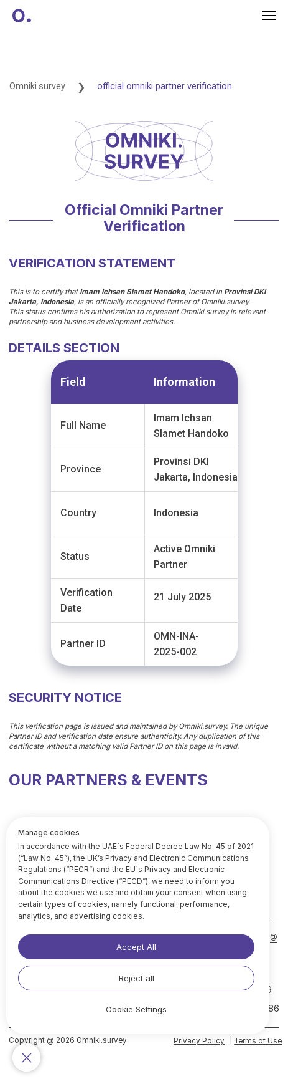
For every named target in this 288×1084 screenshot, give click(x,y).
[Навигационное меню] (269, 15)
